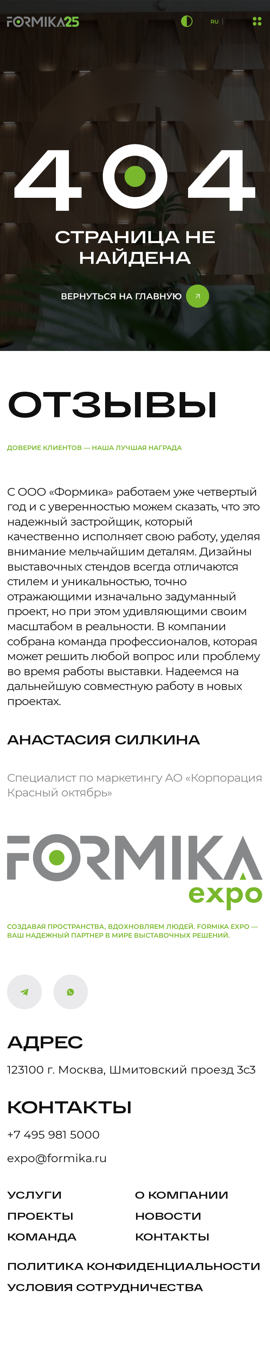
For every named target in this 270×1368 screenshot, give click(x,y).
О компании (182, 1194)
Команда (42, 1236)
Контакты (172, 1236)
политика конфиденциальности (134, 1266)
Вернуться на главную (121, 296)
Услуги (34, 1194)
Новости (168, 1216)
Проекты (40, 1216)
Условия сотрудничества (105, 1287)
